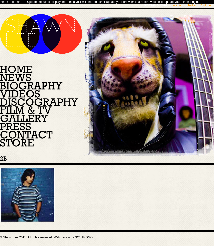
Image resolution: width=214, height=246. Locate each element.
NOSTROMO (84, 237)
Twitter (192, 5)
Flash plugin (189, 2)
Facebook (177, 5)
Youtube (205, 5)
